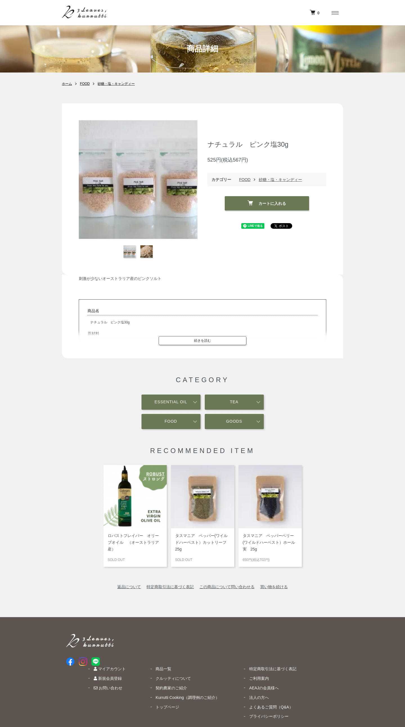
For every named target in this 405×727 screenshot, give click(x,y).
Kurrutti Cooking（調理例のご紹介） (234, 665)
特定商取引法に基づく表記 (170, 586)
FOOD (85, 84)
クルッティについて (220, 646)
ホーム (67, 84)
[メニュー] (334, 12)
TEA (234, 401)
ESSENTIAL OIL (171, 401)
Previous (87, 179)
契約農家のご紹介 (218, 655)
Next (189, 179)
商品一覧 (211, 636)
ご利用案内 (301, 646)
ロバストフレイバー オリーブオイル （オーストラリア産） (133, 542)
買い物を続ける (274, 586)
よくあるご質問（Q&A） (314, 674)
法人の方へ (301, 665)
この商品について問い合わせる (227, 586)
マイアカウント (161, 636)
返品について (129, 586)
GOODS (234, 420)
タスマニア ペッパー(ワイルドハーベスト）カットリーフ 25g (202, 542)
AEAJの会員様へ (306, 655)
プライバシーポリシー (311, 683)
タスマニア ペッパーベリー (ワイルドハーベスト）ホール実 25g (270, 542)
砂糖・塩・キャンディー (116, 84)
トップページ (214, 674)
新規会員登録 (159, 646)
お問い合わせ (159, 655)
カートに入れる (267, 202)
